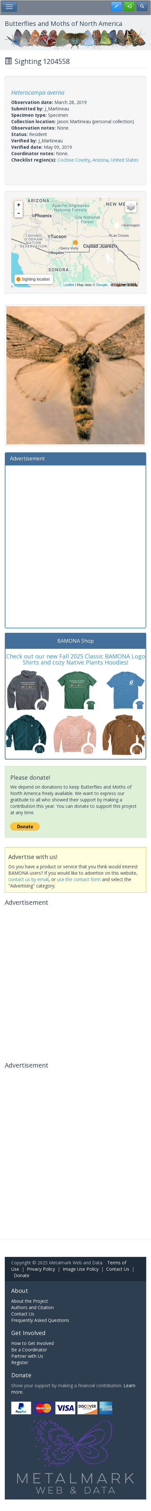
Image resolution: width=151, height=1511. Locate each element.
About (19, 1290)
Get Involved (28, 1333)
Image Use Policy (81, 1269)
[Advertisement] (75, 545)
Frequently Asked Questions (40, 1320)
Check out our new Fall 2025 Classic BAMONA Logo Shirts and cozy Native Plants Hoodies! (75, 659)
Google (101, 285)
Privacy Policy (41, 1269)
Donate (21, 1275)
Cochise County (74, 160)
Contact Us (117, 1269)
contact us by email (28, 879)
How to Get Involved (32, 1343)
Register (19, 1362)
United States (125, 160)
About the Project (29, 1301)
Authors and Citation (32, 1307)
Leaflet (68, 285)
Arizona (100, 160)
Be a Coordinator (29, 1350)
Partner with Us (27, 1356)
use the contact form (79, 879)
